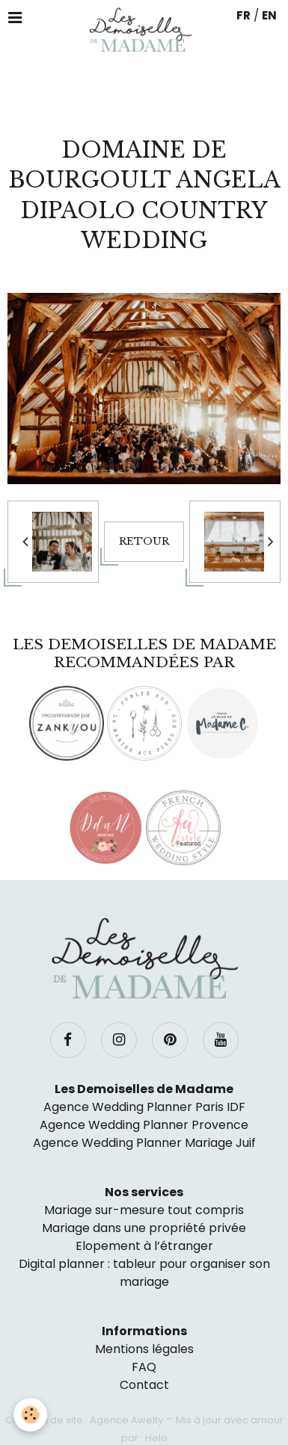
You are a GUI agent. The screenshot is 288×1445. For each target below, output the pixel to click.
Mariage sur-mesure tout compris (144, 1210)
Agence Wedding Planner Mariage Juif (144, 1142)
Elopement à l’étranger (144, 1245)
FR (243, 15)
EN (269, 15)
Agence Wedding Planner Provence (144, 1124)
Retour (144, 541)
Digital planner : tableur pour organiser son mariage (144, 1272)
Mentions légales (144, 1349)
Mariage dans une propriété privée (144, 1228)
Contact (144, 1384)
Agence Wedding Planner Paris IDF (144, 1107)
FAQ (144, 1367)
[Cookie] (30, 1415)
